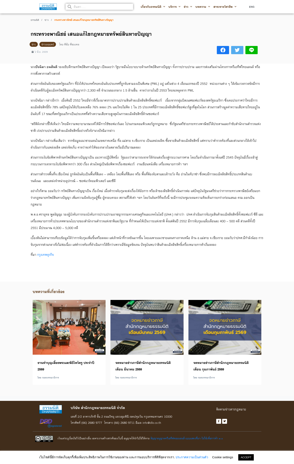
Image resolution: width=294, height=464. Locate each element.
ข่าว (188, 6)
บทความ (202, 6)
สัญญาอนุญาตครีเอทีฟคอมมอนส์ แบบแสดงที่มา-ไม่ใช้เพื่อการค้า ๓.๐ (186, 438)
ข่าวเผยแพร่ (47, 44)
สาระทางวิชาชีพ (224, 6)
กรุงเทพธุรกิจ (45, 254)
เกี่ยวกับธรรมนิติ (153, 6)
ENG (251, 6)
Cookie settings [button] (222, 457)
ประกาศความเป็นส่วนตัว (192, 457)
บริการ (174, 6)
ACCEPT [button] (246, 457)
